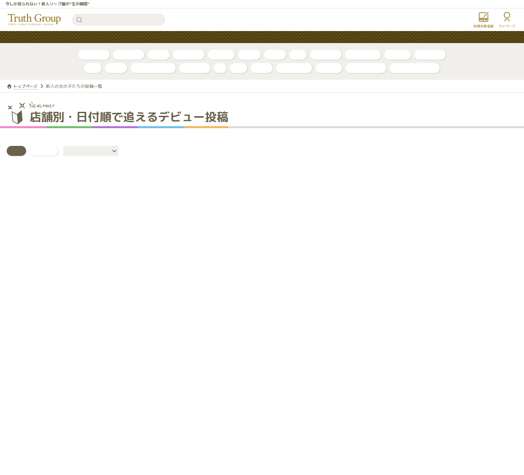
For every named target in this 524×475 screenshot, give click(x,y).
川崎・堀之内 (363, 54)
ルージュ (328, 68)
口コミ (275, 54)
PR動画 (249, 54)
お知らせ (310, 37)
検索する (79, 19)
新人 (298, 54)
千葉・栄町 (326, 54)
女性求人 (342, 37)
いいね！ (43, 151)
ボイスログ (189, 54)
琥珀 (238, 68)
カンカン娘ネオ (366, 68)
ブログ (159, 54)
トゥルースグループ (34, 19)
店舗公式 (397, 54)
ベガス (116, 68)
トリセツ (221, 54)
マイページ (507, 26)
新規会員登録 (484, 26)
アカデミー (195, 68)
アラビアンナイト (153, 68)
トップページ (26, 86)
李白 (93, 68)
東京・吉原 (430, 54)
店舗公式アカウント (415, 68)
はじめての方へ (234, 37)
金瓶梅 (262, 68)
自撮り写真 (94, 54)
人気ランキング (188, 37)
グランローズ (294, 68)
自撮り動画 (128, 54)
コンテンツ (276, 37)
